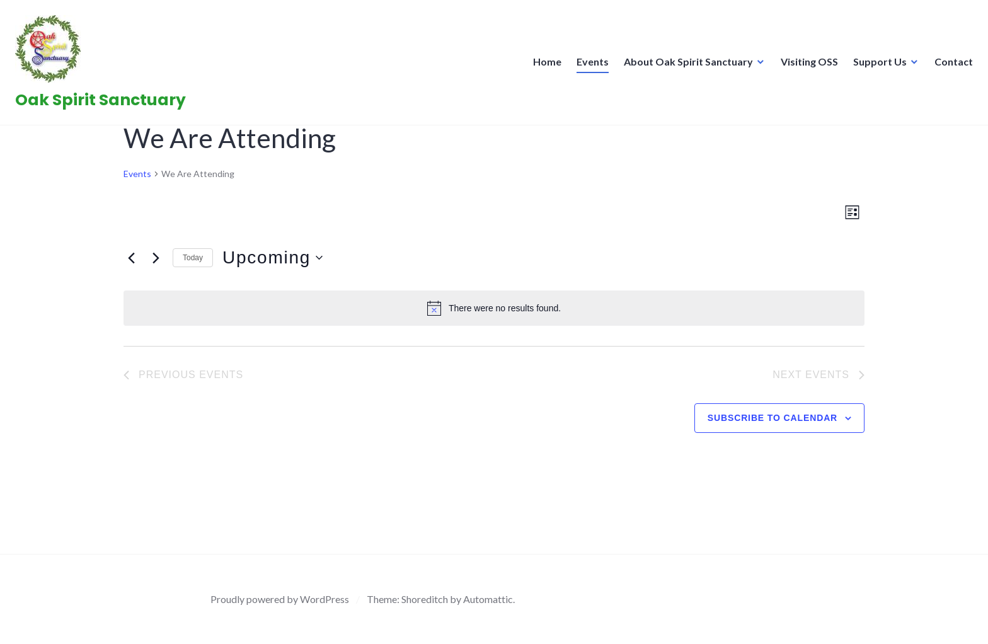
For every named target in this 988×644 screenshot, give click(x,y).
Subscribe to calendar (772, 418)
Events (589, 65)
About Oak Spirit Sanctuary (684, 65)
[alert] (493, 308)
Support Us (876, 65)
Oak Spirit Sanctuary (104, 104)
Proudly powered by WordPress (279, 599)
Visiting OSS (805, 65)
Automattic (488, 599)
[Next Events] (155, 257)
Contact (950, 65)
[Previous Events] (131, 257)
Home (543, 65)
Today (193, 257)
